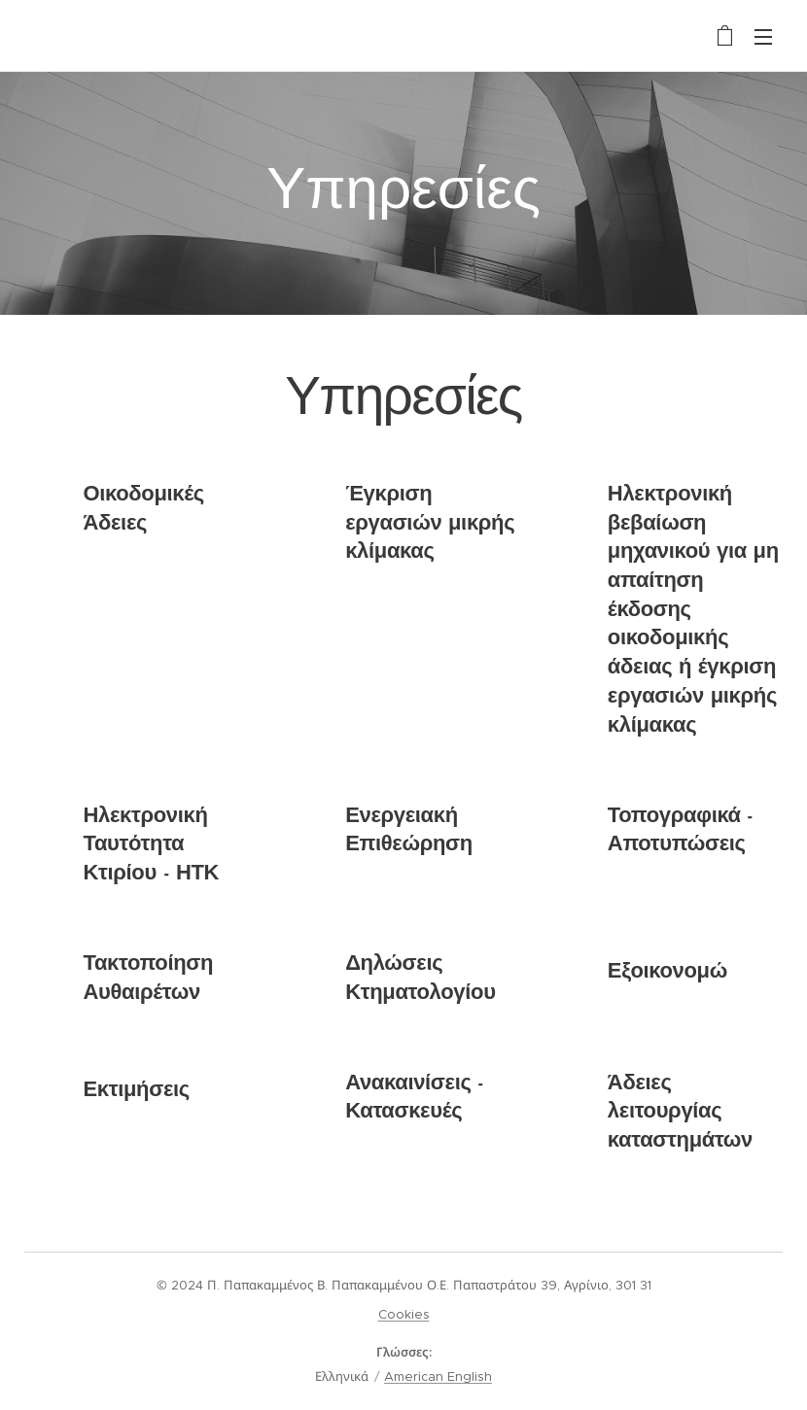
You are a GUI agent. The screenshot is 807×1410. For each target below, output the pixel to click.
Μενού (763, 37)
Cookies (404, 1314)
